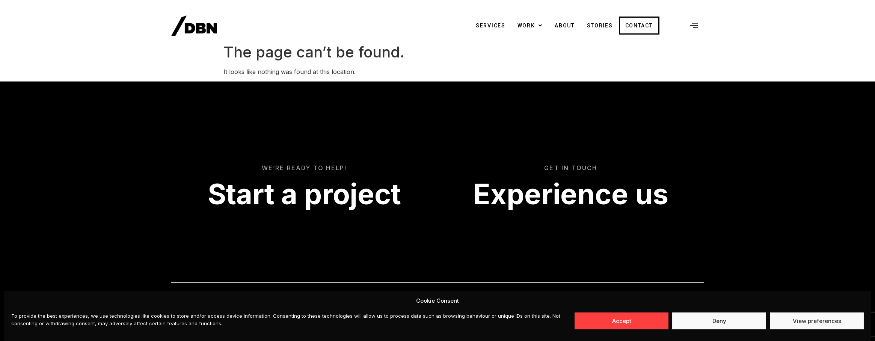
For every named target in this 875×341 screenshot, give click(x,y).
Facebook (566, 307)
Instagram (602, 307)
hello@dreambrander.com (669, 326)
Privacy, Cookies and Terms (666, 307)
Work (530, 26)
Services (490, 26)
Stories (600, 26)
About (565, 26)
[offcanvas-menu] (694, 25)
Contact (639, 26)
